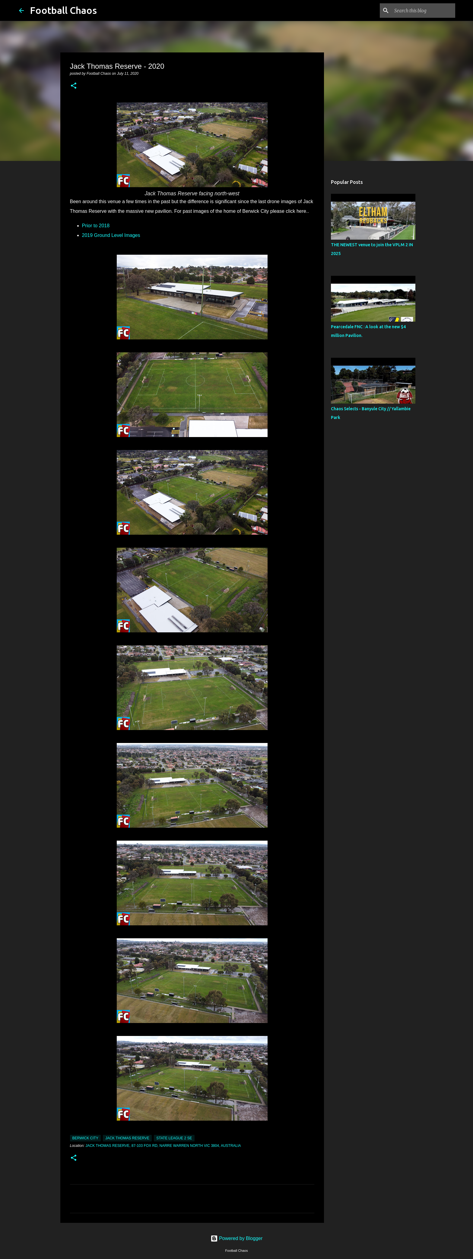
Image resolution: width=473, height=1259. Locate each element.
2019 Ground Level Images (111, 235)
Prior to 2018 (96, 225)
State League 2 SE (174, 1138)
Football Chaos (63, 10)
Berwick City (85, 1138)
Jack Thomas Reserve (127, 1138)
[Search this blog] (423, 10)
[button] (73, 86)
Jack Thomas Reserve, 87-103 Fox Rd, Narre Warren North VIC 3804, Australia (163, 1146)
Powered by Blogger (237, 1238)
